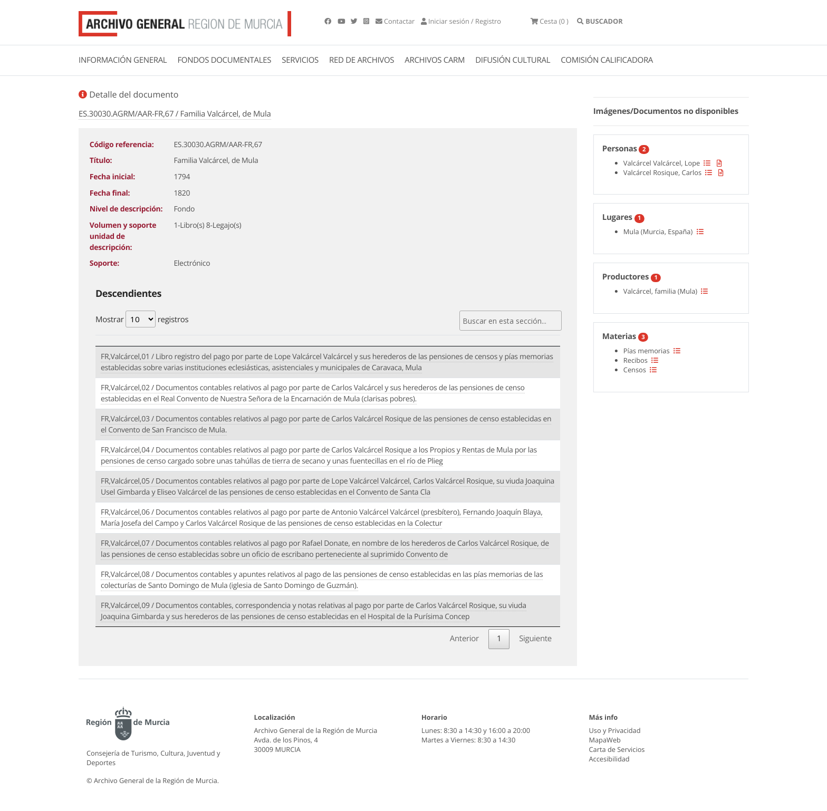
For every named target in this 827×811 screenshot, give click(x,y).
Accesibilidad (609, 759)
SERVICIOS (300, 60)
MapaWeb (605, 740)
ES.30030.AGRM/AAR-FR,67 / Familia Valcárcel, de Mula (175, 114)
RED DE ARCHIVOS (361, 60)
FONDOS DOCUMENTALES (224, 60)
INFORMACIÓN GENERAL (123, 60)
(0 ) (550, 21)
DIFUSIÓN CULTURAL (512, 60)
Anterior (464, 638)
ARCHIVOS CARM (435, 60)
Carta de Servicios (617, 749)
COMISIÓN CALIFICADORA (607, 60)
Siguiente (535, 638)
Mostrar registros (141, 319)
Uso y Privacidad (615, 730)
